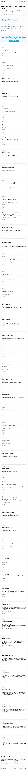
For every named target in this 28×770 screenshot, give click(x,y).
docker (14, 26)
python (12, 28)
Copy (3, 58)
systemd (16, 28)
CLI (13, 19)
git (20, 26)
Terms (9, 768)
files (17, 26)
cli (11, 26)
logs (22, 26)
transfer (20, 28)
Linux (4, 19)
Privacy (25, 1)
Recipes (8, 24)
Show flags (4, 55)
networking (3, 28)
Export (17, 23)
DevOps (10, 19)
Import (20, 23)
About (22, 1)
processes (7, 28)
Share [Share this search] (25, 14)
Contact (25, 768)
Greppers (3, 1)
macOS (16, 19)
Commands (3, 24)
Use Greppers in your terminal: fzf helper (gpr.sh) (9, 20)
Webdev (7, 19)
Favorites (12, 24)
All (1, 19)
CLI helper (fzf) (15, 768)
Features (18, 1)
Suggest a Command (14, 40)
